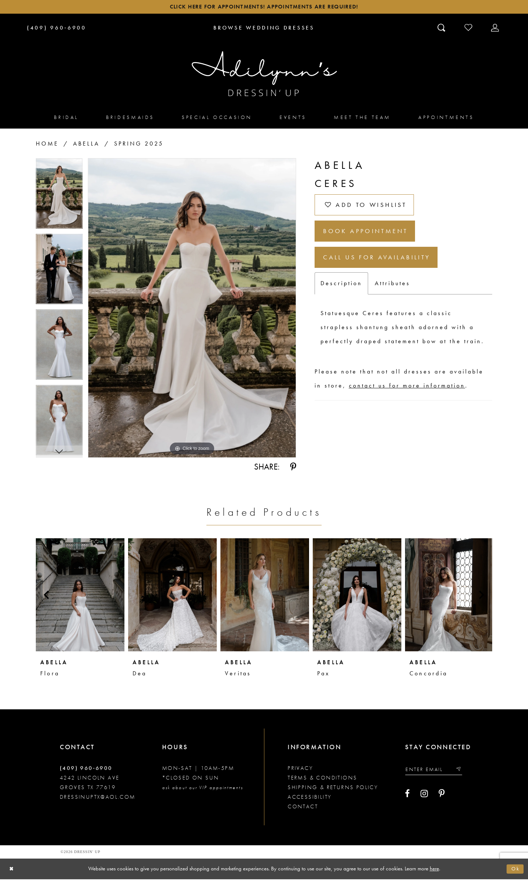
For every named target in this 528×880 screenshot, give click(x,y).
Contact (303, 807)
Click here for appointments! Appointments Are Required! (263, 7)
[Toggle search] (442, 28)
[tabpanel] (59, 197)
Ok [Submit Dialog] (515, 869)
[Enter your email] (436, 770)
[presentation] (80, 595)
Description (341, 291)
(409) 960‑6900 (86, 769)
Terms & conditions (322, 778)
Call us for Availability (380, 264)
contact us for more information (407, 394)
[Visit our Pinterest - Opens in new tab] (442, 796)
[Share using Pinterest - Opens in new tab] (293, 468)
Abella (86, 145)
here (434, 869)
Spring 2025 (139, 145)
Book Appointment (368, 236)
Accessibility (310, 798)
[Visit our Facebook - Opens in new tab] (407, 796)
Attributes (392, 291)
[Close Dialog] (12, 869)
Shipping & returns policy (333, 788)
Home (47, 145)
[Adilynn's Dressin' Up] (264, 75)
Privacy (300, 769)
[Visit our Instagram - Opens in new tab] (424, 796)
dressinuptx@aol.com (98, 798)
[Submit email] (463, 770)
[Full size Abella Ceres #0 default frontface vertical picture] (192, 309)
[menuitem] (66, 118)
